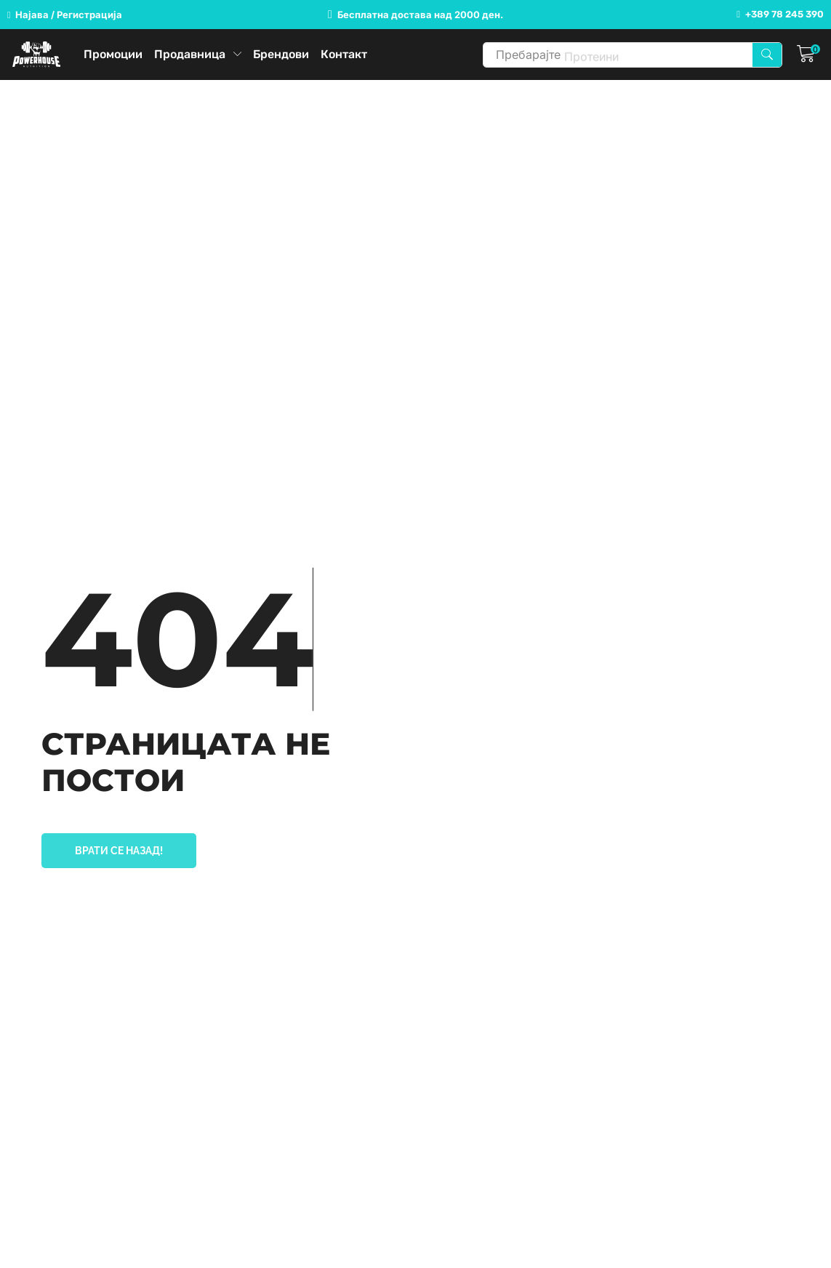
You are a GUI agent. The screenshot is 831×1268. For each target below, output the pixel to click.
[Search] (767, 55)
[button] (64, 15)
